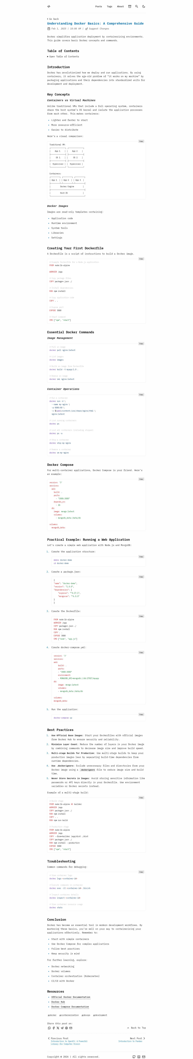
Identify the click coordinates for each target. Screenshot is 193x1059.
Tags (109, 6)
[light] (144, 6)
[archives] (130, 6)
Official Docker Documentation (70, 994)
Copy (141, 141)
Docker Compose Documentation (70, 1004)
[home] (48, 6)
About (120, 6)
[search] (137, 6)
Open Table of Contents (64, 56)
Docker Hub (58, 999)
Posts (98, 6)
